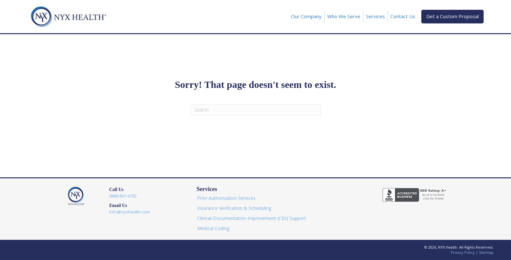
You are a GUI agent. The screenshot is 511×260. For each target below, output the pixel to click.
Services (375, 16)
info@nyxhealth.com (129, 212)
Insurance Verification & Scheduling (234, 208)
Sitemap (486, 252)
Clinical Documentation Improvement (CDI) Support (251, 218)
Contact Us (402, 16)
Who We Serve (343, 16)
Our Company (306, 16)
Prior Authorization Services (226, 198)
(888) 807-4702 (123, 196)
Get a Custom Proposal (452, 16)
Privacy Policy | (465, 252)
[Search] (255, 110)
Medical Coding (213, 228)
